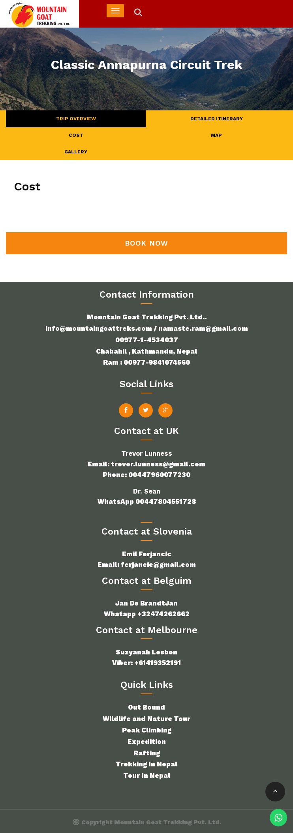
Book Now (146, 243)
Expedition (147, 741)
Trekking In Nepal (146, 764)
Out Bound (146, 707)
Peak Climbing (146, 730)
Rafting (146, 753)
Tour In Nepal (146, 775)
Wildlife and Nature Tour (146, 719)
